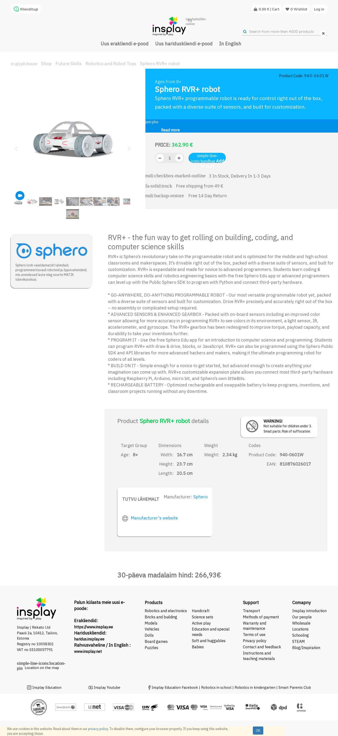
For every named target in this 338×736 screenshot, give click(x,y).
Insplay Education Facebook (175, 687)
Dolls (149, 635)
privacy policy (98, 729)
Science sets (203, 617)
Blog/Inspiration (306, 647)
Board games (156, 641)
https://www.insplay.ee (93, 627)
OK (258, 730)
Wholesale (301, 623)
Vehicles (152, 629)
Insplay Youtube (107, 687)
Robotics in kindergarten (255, 687)
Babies (198, 647)
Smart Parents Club (294, 687)
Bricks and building (161, 617)
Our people (302, 617)
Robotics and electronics (166, 610)
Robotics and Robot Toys (110, 63)
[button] (17, 146)
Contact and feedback (262, 647)
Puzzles (151, 647)
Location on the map (42, 667)
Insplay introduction (309, 610)
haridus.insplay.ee (89, 639)
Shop (46, 63)
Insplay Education (46, 687)
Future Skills (69, 63)
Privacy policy (254, 640)
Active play (201, 623)
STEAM (298, 641)
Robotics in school (216, 687)
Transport (251, 610)
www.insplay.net (88, 651)
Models (151, 623)
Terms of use (254, 634)
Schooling (300, 635)
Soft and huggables (209, 640)
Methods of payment (261, 617)
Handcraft (200, 610)
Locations (300, 629)
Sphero (200, 497)
